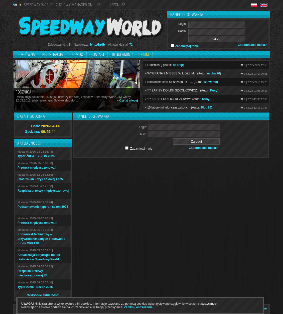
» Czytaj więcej (127, 100)
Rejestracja (53, 54)
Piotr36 (206, 107)
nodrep (178, 65)
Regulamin (121, 54)
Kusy (213, 90)
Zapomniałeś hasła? (252, 45)
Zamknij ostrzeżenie (138, 307)
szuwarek (210, 82)
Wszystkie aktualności (43, 295)
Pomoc (77, 54)
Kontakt (97, 54)
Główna (28, 54)
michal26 (213, 73)
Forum (143, 54)
